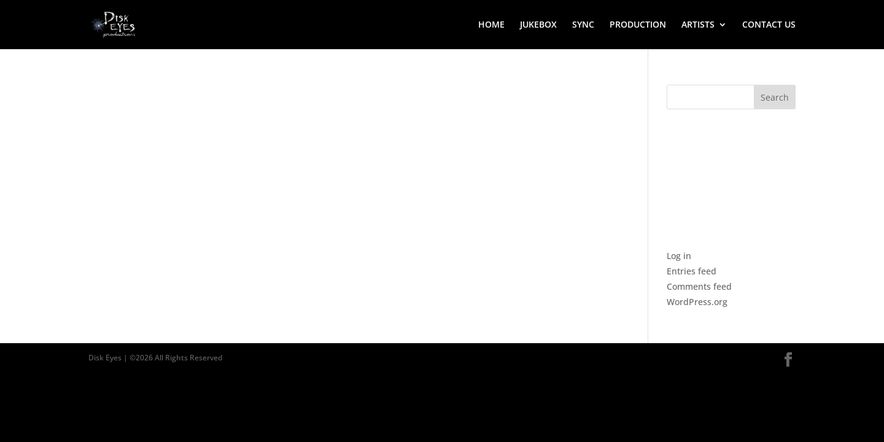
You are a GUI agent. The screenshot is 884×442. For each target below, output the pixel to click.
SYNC (583, 25)
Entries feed (691, 271)
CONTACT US (769, 25)
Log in (679, 256)
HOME (491, 25)
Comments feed (699, 286)
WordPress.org (697, 302)
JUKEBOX (538, 25)
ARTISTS (698, 25)
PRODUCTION (638, 25)
